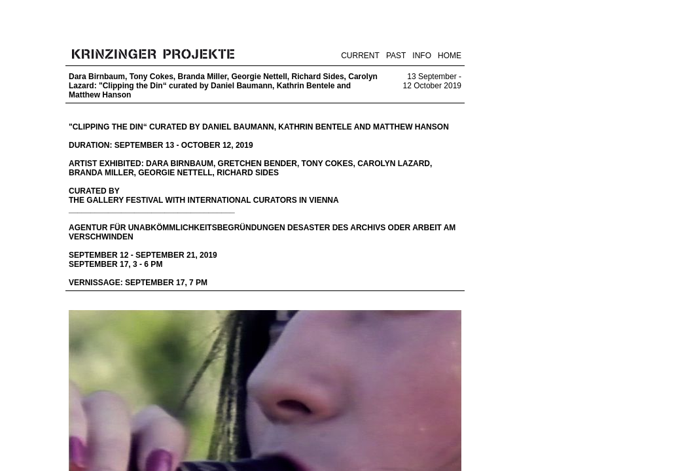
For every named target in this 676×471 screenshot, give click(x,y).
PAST (396, 55)
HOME (449, 55)
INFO (421, 55)
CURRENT (360, 55)
